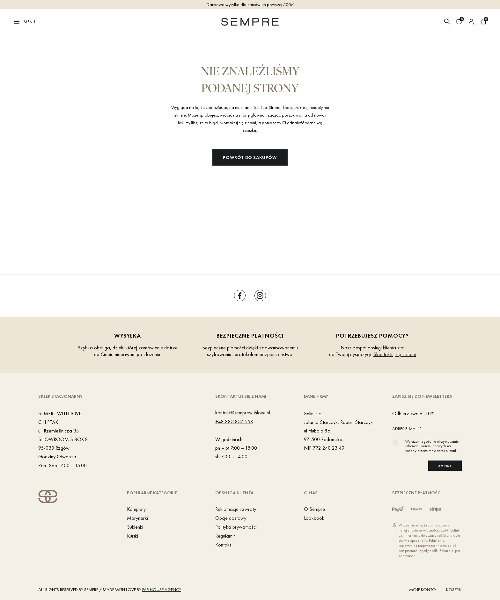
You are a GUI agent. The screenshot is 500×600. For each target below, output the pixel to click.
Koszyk (454, 589)
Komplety (136, 509)
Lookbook (314, 518)
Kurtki (132, 535)
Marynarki (137, 518)
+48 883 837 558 (234, 421)
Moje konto (422, 589)
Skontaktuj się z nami (394, 354)
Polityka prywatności (236, 527)
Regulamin (225, 535)
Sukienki (135, 527)
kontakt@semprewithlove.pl (242, 412)
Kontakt (223, 544)
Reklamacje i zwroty (235, 509)
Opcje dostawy (230, 518)
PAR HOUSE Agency (161, 589)
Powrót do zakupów (250, 157)
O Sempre (314, 509)
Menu (24, 21)
